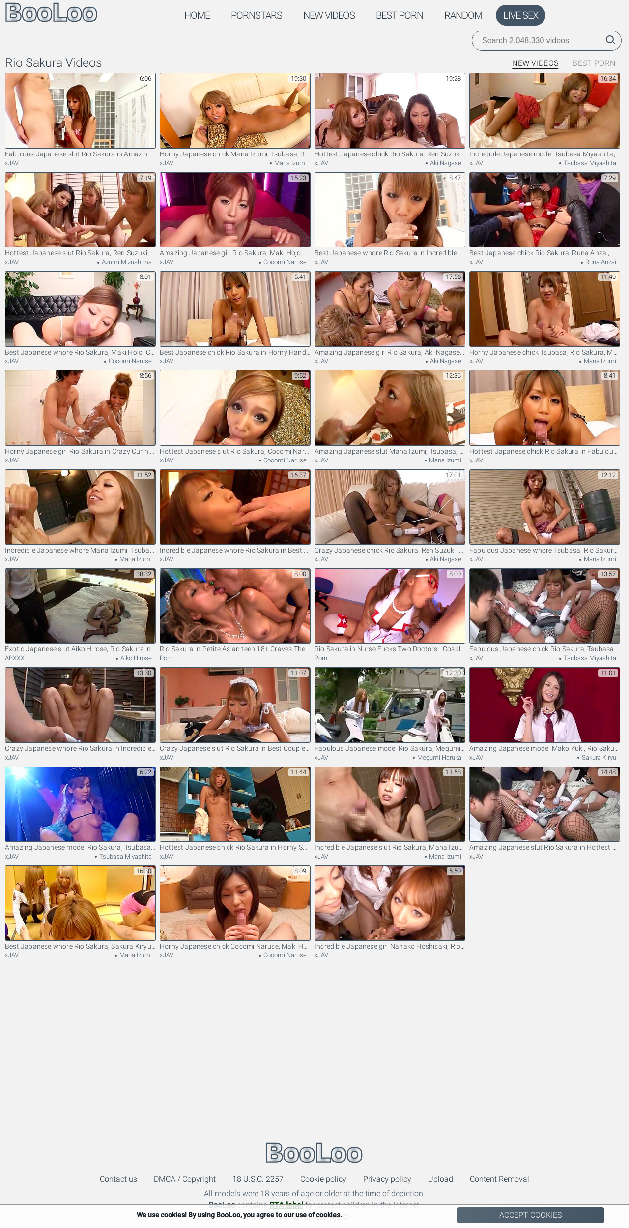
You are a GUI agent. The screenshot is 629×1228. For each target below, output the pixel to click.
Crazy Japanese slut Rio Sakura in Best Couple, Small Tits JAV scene (235, 709)
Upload (440, 1179)
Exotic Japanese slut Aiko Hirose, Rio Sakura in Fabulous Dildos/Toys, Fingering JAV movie (80, 610)
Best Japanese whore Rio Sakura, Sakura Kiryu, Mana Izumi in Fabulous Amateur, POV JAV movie (80, 908)
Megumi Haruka (438, 757)
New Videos (329, 15)
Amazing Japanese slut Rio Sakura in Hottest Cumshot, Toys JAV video (544, 809)
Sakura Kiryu (598, 757)
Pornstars (256, 15)
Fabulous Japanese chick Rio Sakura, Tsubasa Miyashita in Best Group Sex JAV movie (544, 610)
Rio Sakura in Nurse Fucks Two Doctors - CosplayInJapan (389, 610)
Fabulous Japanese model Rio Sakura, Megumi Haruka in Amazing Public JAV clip (389, 709)
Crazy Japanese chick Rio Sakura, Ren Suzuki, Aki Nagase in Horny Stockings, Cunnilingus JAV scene (389, 511)
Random (463, 15)
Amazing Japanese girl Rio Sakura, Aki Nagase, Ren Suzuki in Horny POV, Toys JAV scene (389, 313)
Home (197, 15)
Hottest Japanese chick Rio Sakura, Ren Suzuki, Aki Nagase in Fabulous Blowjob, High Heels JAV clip (389, 115)
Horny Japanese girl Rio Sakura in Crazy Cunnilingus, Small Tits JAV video (80, 412)
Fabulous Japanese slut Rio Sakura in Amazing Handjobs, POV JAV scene (80, 115)
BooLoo (314, 1152)
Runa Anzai (600, 262)
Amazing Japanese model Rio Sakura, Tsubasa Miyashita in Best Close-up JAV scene (80, 809)
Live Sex (520, 15)
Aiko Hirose (135, 658)
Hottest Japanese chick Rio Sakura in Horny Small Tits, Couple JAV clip (235, 809)
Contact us (118, 1179)
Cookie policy (323, 1179)
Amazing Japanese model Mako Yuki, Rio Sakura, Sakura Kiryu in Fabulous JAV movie (544, 709)
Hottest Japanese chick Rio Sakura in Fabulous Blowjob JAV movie (544, 412)
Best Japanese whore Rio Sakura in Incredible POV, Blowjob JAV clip (389, 214)
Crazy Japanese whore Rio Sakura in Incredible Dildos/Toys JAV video (80, 709)
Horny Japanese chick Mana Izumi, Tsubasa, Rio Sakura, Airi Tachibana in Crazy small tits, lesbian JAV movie (235, 115)
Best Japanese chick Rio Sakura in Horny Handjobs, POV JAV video (235, 313)
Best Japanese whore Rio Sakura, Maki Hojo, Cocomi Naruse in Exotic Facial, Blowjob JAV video (80, 313)
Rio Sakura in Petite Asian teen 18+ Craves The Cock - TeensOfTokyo (235, 610)
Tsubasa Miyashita (589, 163)
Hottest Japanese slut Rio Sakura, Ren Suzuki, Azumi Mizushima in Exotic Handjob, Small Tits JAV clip (80, 214)
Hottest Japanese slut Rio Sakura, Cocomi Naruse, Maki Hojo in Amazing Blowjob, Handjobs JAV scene (235, 412)
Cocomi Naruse (284, 262)
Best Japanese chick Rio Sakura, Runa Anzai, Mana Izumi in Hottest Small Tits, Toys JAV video (544, 214)
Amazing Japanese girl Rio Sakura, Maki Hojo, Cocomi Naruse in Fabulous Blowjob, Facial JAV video (235, 214)
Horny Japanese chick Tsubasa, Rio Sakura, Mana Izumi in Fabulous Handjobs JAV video (544, 313)
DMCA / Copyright (185, 1179)
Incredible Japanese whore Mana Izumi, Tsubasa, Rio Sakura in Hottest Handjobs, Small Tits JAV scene (80, 511)
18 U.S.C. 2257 (258, 1179)
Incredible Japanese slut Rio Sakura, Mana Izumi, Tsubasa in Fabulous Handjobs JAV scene (389, 809)
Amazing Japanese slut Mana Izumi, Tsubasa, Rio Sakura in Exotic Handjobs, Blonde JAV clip (389, 412)
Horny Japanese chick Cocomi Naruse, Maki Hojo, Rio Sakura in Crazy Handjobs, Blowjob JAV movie (235, 908)
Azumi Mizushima (126, 262)
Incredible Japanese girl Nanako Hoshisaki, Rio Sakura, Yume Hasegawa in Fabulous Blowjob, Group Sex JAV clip (389, 908)
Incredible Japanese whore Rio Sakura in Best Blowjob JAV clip (235, 511)
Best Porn (399, 15)
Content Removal (499, 1179)
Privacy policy (387, 1179)
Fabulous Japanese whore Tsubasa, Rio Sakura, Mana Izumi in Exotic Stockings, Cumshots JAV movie (544, 511)
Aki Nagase (445, 163)
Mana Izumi (290, 163)
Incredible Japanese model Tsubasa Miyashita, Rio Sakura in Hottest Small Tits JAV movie (544, 115)
